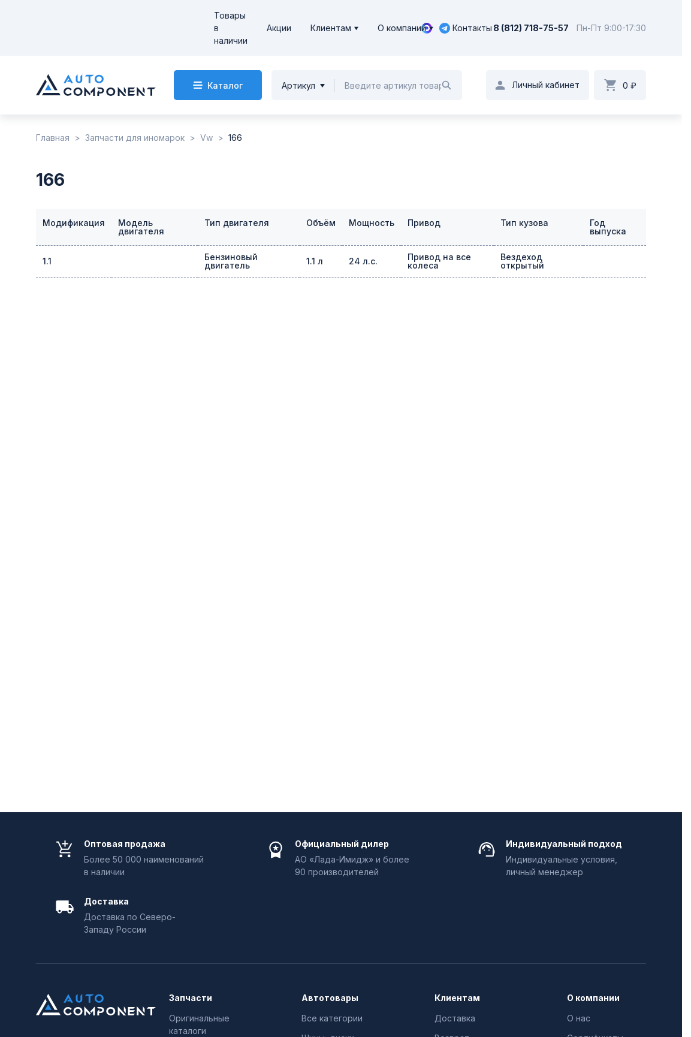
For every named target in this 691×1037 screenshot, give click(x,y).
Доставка (454, 1018)
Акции (279, 28)
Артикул (298, 85)
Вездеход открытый (522, 261)
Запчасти (190, 998)
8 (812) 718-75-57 (531, 28)
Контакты (472, 28)
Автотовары (329, 998)
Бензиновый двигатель (231, 261)
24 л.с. (363, 261)
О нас (578, 1018)
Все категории (332, 1018)
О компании (402, 28)
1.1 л (314, 261)
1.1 (47, 261)
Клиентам (330, 28)
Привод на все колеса (439, 261)
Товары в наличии (231, 28)
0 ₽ (629, 85)
